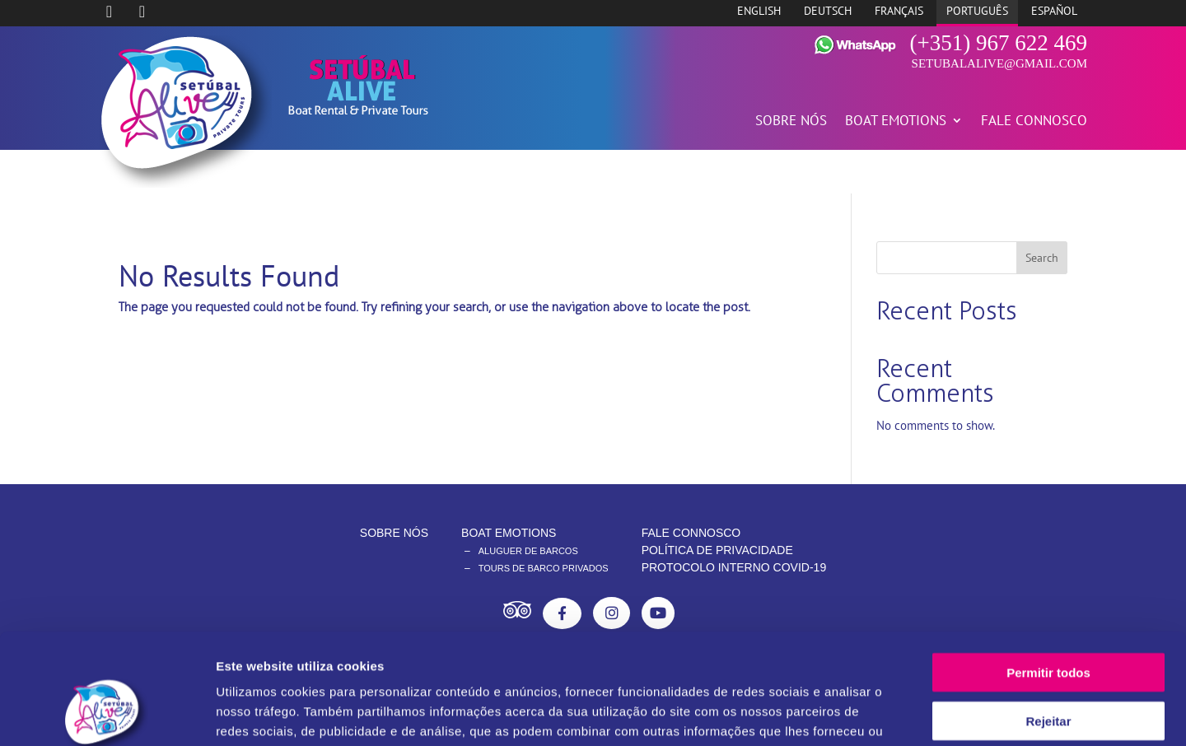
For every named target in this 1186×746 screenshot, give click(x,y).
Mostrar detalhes (904, 713)
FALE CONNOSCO (1034, 121)
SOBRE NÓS (791, 121)
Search (1041, 257)
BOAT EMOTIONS (895, 121)
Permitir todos (1048, 569)
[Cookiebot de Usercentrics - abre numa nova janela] (107, 714)
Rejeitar (1048, 617)
